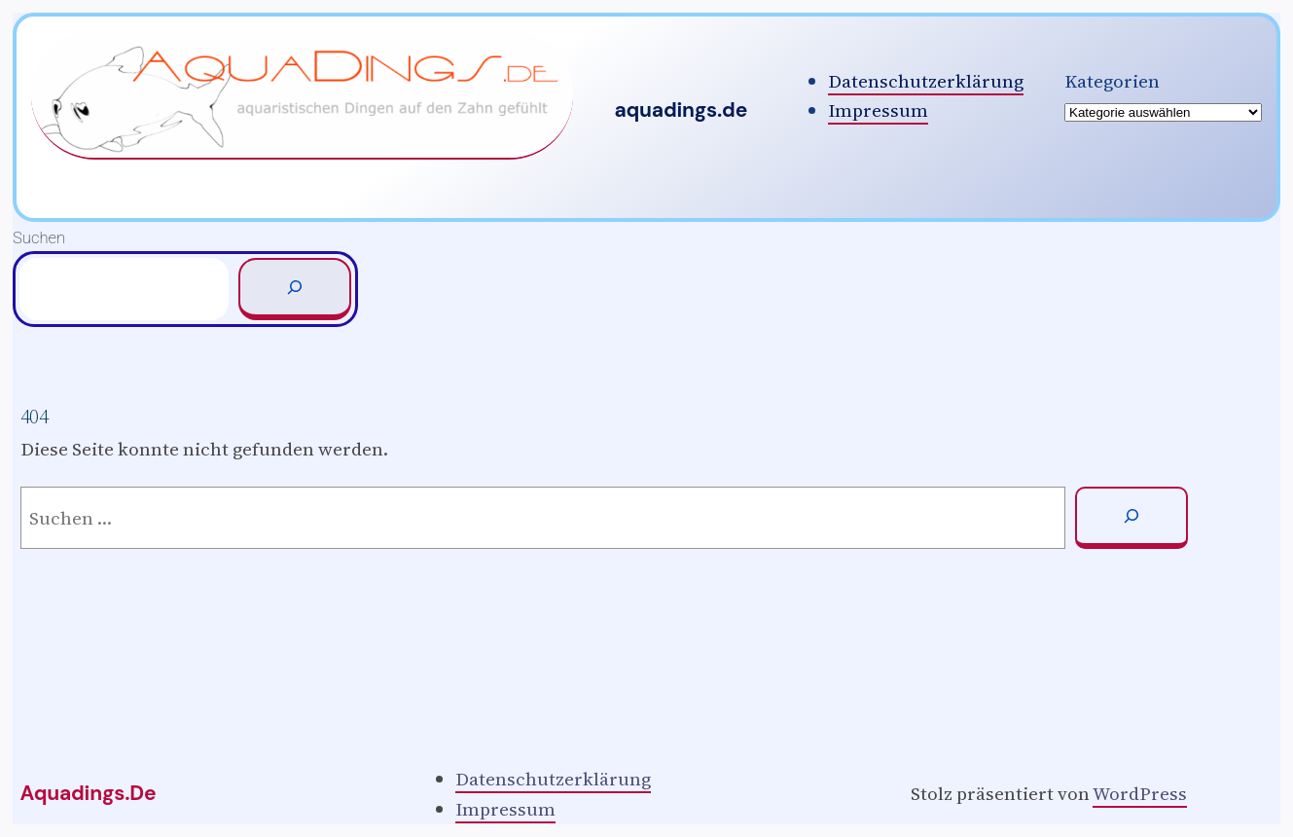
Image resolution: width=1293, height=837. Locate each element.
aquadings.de (680, 110)
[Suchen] (294, 289)
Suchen (39, 238)
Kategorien (1112, 80)
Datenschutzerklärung (926, 80)
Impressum (878, 110)
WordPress (1140, 793)
